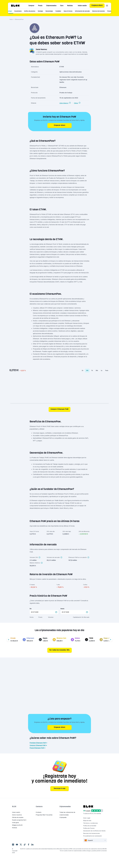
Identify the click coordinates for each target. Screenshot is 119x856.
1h (82, 370)
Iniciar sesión (82, 6)
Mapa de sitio (87, 820)
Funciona (26, 11)
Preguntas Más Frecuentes (44, 815)
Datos (12, 11)
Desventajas (87, 11)
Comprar (31, 6)
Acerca (19, 11)
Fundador (96, 11)
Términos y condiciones (90, 823)
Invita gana (15, 822)
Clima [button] (77, 103)
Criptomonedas (51, 6)
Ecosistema (55, 11)
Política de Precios (88, 828)
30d (97, 370)
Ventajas (78, 11)
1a (101, 370)
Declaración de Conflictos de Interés (94, 831)
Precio (40, 6)
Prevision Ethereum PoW (38, 743)
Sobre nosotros (17, 815)
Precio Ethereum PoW (37, 748)
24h (87, 370)
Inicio (11, 19)
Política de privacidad (89, 825)
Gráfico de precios (67, 11)
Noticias (70, 6)
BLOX (14, 806)
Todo (106, 370)
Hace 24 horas (106, 11)
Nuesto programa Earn (19, 820)
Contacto (39, 806)
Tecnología (46, 11)
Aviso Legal (86, 818)
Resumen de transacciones (91, 833)
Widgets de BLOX (17, 825)
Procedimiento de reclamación (92, 836)
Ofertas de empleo (17, 817)
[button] (24, 808)
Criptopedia (62, 817)
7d (92, 370)
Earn (61, 6)
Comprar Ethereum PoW (38, 745)
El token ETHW (36, 11)
